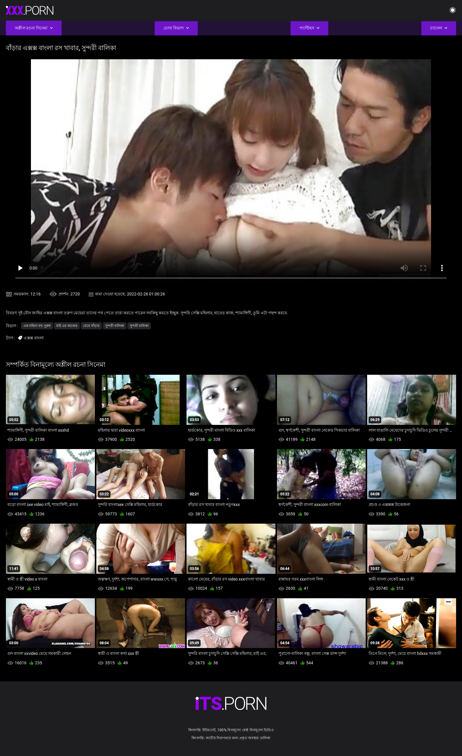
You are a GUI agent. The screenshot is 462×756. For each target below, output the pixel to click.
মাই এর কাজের (66, 326)
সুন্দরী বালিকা (114, 326)
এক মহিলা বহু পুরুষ (37, 326)
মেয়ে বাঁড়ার (91, 326)
